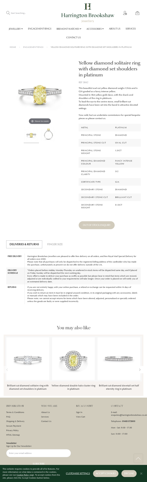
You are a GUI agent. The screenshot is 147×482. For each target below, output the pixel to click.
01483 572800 (128, 421)
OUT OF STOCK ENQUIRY (97, 225)
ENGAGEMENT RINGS (33, 47)
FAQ (8, 417)
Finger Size (55, 244)
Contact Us (46, 421)
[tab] (24, 244)
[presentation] (140, 369)
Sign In (79, 412)
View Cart (80, 417)
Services (45, 417)
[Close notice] (141, 473)
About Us (45, 412)
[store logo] (88, 13)
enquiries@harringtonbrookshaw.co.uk (129, 415)
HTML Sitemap (13, 435)
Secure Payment (13, 426)
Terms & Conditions (15, 412)
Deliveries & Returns (24, 244)
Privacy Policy (12, 430)
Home (13, 47)
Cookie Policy (23, 475)
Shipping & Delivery (15, 421)
